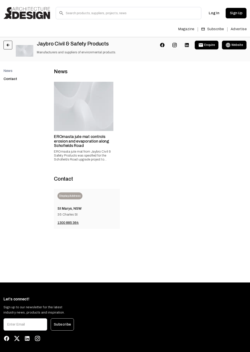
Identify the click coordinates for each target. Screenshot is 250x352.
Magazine (186, 29)
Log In (214, 13)
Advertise (238, 29)
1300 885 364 (68, 223)
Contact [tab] (10, 79)
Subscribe (212, 29)
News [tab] (8, 71)
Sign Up (236, 13)
